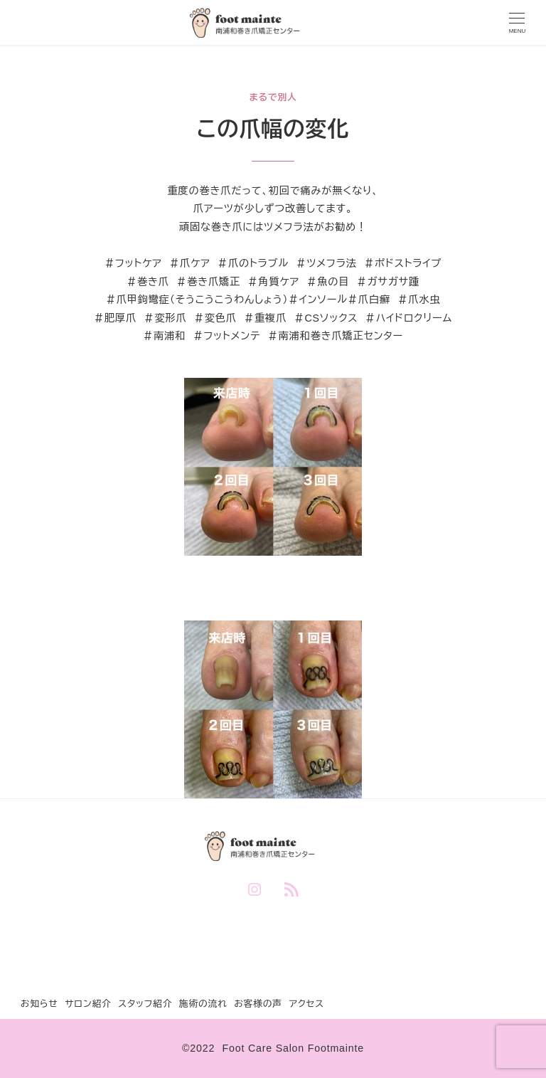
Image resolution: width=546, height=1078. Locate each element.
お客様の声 (258, 1003)
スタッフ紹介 (145, 1003)
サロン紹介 (88, 1003)
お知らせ (39, 1003)
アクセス (306, 1003)
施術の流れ (203, 1003)
